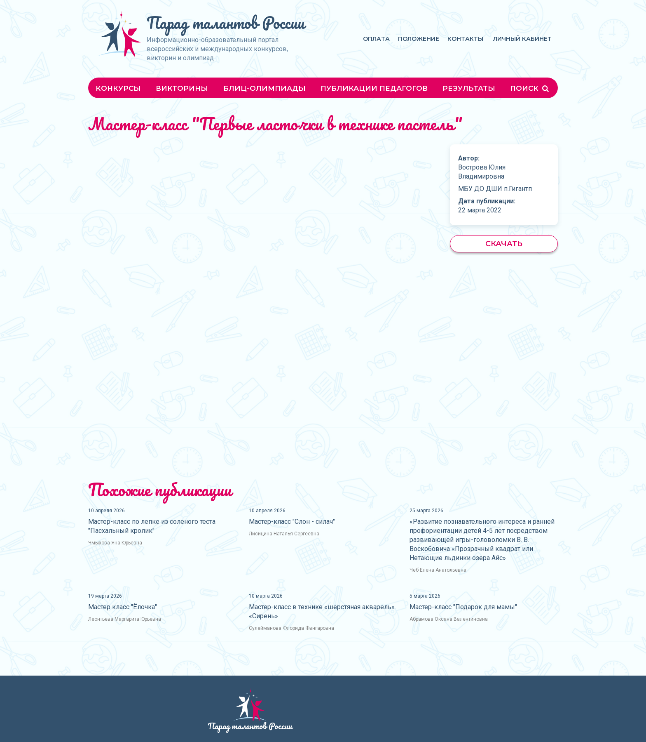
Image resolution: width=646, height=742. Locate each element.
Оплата (376, 38)
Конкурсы (118, 88)
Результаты (468, 88)
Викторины (182, 88)
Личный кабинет (522, 38)
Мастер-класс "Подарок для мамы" (463, 607)
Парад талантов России (225, 22)
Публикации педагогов (374, 88)
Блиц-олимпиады (264, 88)
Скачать (503, 243)
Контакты (465, 38)
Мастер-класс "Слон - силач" (292, 521)
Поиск (530, 88)
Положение (418, 38)
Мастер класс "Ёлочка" (122, 607)
